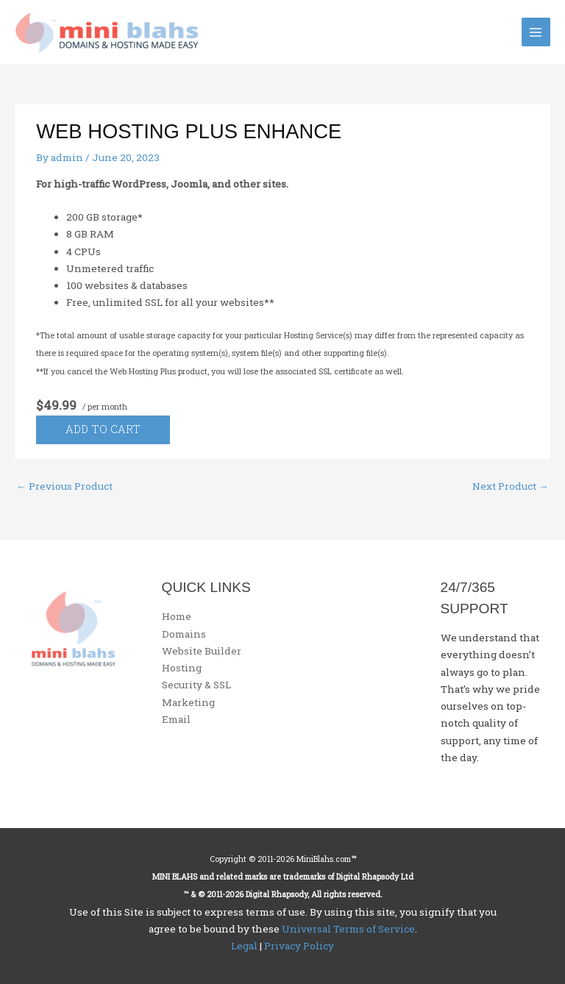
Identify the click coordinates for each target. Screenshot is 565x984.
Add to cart (103, 429)
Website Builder (201, 650)
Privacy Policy (299, 945)
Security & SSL (196, 684)
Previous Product (64, 486)
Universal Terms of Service (348, 928)
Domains (184, 634)
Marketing (188, 702)
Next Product (510, 486)
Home (176, 616)
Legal (244, 945)
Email (176, 719)
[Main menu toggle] (536, 32)
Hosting (182, 667)
